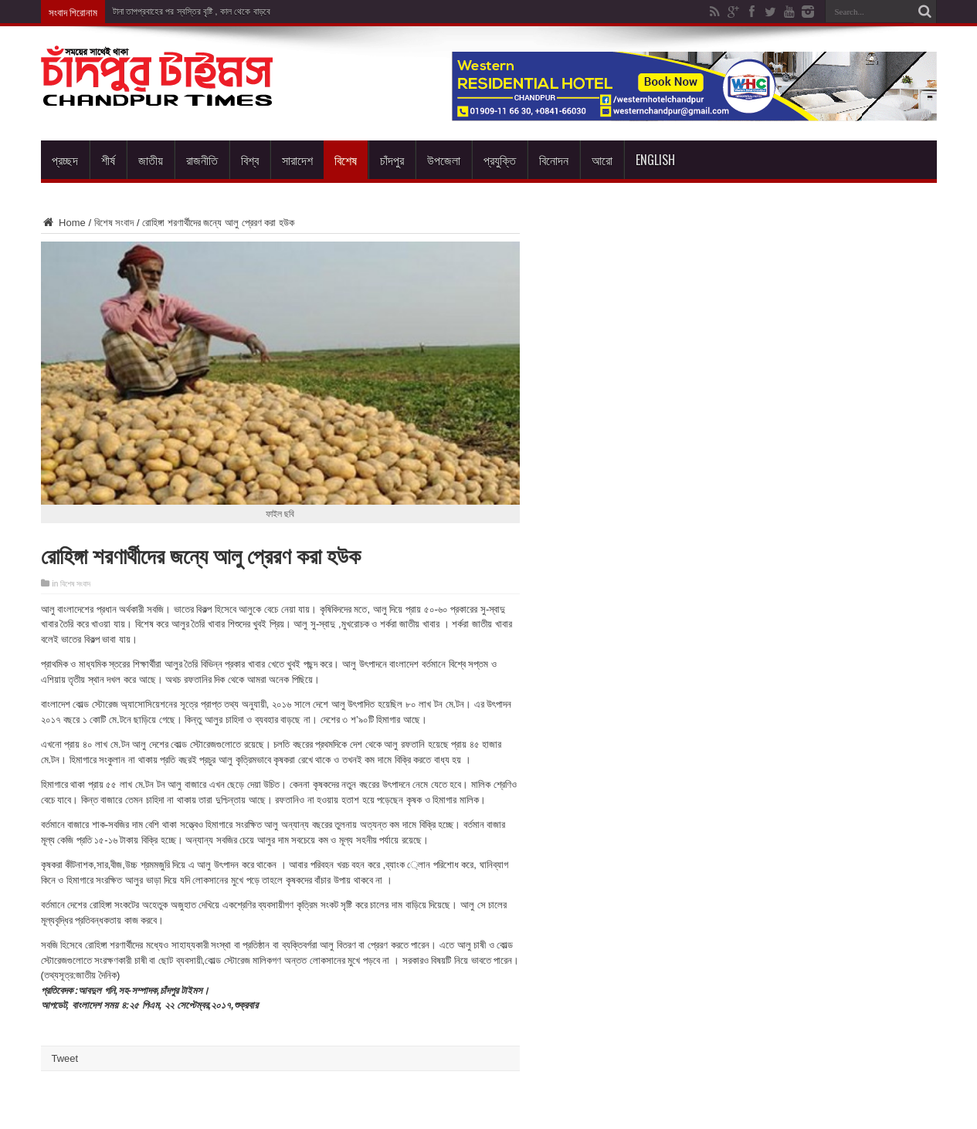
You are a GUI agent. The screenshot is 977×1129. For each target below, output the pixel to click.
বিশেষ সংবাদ (114, 222)
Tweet (65, 1058)
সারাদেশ (297, 159)
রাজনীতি (202, 159)
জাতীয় (150, 159)
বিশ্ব (250, 159)
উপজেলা (443, 159)
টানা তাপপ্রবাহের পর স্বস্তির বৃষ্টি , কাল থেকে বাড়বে (191, 11)
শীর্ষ (108, 159)
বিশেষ (345, 159)
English (655, 159)
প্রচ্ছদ (65, 159)
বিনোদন (553, 159)
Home (63, 222)
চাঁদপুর (392, 159)
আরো (602, 159)
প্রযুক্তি (499, 159)
